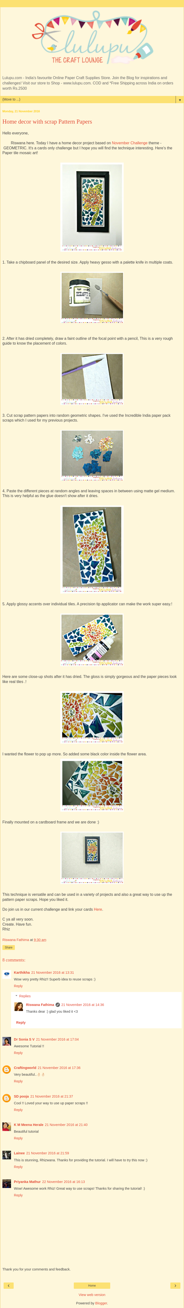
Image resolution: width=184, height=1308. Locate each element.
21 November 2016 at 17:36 (59, 1068)
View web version (92, 1295)
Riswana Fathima (40, 1005)
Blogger (101, 1303)
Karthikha (22, 972)
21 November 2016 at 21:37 (51, 1096)
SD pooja (21, 1096)
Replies (25, 996)
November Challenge (130, 143)
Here (98, 909)
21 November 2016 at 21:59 (47, 1153)
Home (92, 1285)
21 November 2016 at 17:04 (57, 1039)
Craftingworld (25, 1068)
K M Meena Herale (28, 1125)
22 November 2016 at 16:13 (63, 1182)
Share (8, 947)
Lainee (19, 1153)
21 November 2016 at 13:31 (52, 972)
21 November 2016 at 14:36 (82, 1005)
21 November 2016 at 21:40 (66, 1125)
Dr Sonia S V (24, 1039)
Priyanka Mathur (27, 1182)
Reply (18, 986)
